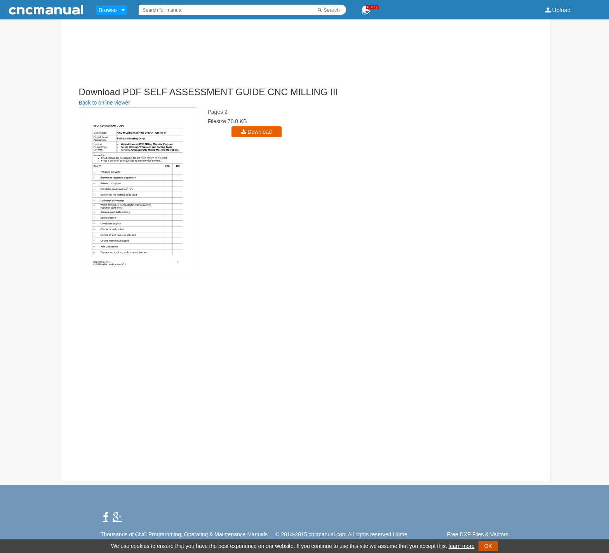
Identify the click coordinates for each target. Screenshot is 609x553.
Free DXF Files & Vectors (477, 534)
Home (400, 534)
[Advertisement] (304, 66)
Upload (561, 10)
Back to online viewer (104, 102)
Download (259, 132)
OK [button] (488, 546)
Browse (108, 10)
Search (332, 10)
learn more (462, 546)
